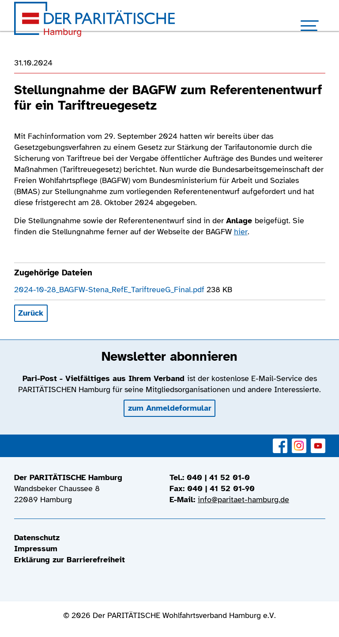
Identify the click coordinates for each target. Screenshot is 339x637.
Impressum (35, 548)
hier (241, 231)
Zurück (30, 313)
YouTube (318, 441)
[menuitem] (169, 537)
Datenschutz (37, 537)
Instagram (299, 441)
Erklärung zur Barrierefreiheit (69, 560)
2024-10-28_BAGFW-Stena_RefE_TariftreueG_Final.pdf (110, 289)
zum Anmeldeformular (169, 408)
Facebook (280, 441)
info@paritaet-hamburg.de (243, 499)
